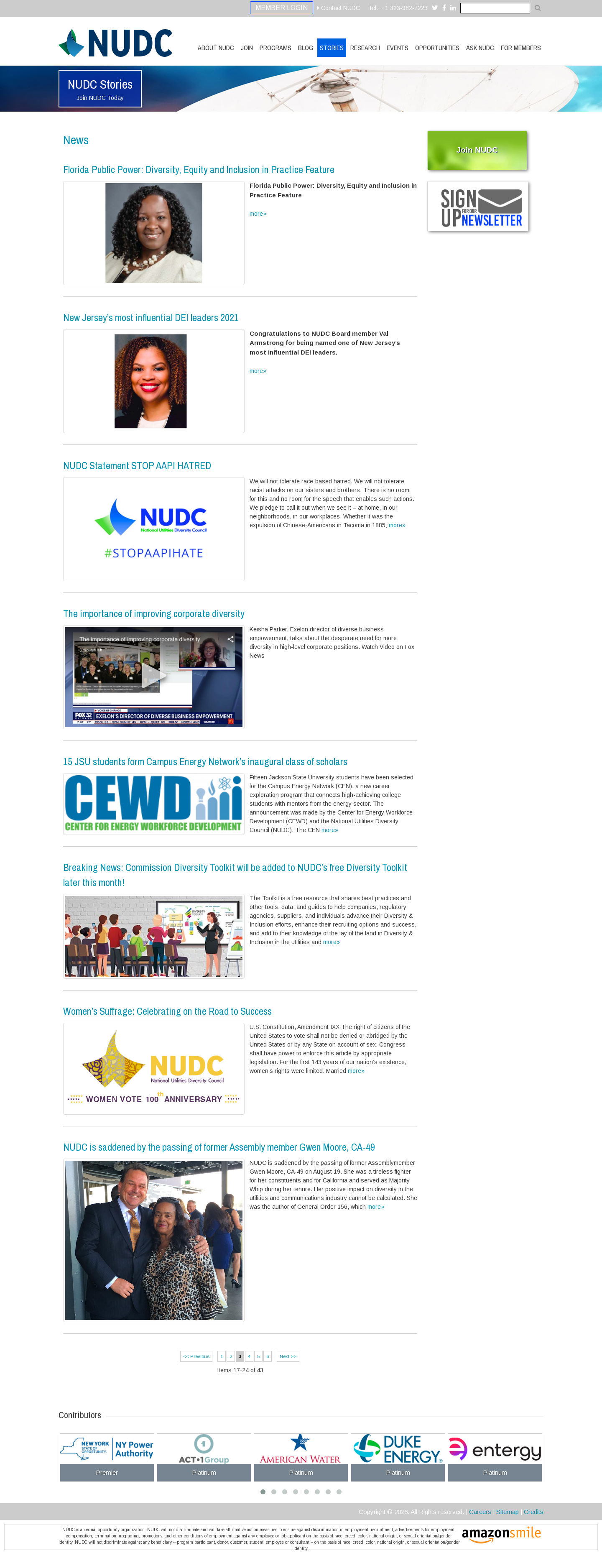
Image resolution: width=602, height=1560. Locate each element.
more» (258, 213)
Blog (305, 47)
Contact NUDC (338, 8)
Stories (332, 47)
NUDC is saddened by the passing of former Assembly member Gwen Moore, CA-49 (219, 1147)
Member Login (281, 7)
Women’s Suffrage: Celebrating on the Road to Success (167, 1011)
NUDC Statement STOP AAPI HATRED (137, 465)
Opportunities (437, 47)
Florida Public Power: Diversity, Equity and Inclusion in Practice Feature (198, 169)
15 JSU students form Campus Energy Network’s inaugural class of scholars (205, 761)
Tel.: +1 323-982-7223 (398, 8)
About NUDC (216, 47)
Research (365, 47)
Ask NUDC (480, 47)
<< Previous (196, 1356)
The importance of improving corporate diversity (154, 613)
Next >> (288, 1356)
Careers (480, 1511)
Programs (275, 47)
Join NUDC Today (100, 97)
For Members (521, 47)
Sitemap (507, 1511)
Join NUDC (477, 150)
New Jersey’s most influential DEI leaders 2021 (151, 317)
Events (397, 47)
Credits (533, 1511)
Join (247, 47)
